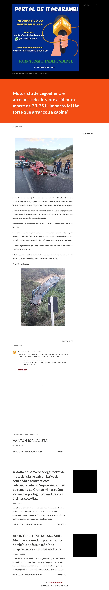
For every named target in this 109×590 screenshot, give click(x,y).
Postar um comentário (33, 452)
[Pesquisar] (86, 5)
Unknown (21, 351)
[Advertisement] (42, 410)
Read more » (62, 452)
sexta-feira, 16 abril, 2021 (38, 360)
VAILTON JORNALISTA (30, 441)
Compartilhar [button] (87, 134)
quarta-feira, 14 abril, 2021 (33, 351)
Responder (22, 370)
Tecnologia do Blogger (54, 582)
